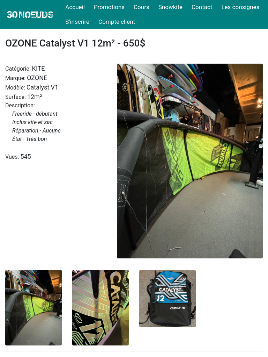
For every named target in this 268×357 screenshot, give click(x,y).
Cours (141, 6)
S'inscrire (77, 21)
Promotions (109, 6)
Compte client (116, 21)
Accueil (75, 6)
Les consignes (240, 6)
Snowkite (170, 6)
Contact (202, 6)
